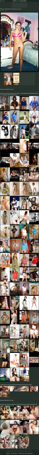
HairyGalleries (19, 1)
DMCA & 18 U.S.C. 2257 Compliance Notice (25, 453)
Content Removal (14, 453)
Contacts (8, 453)
